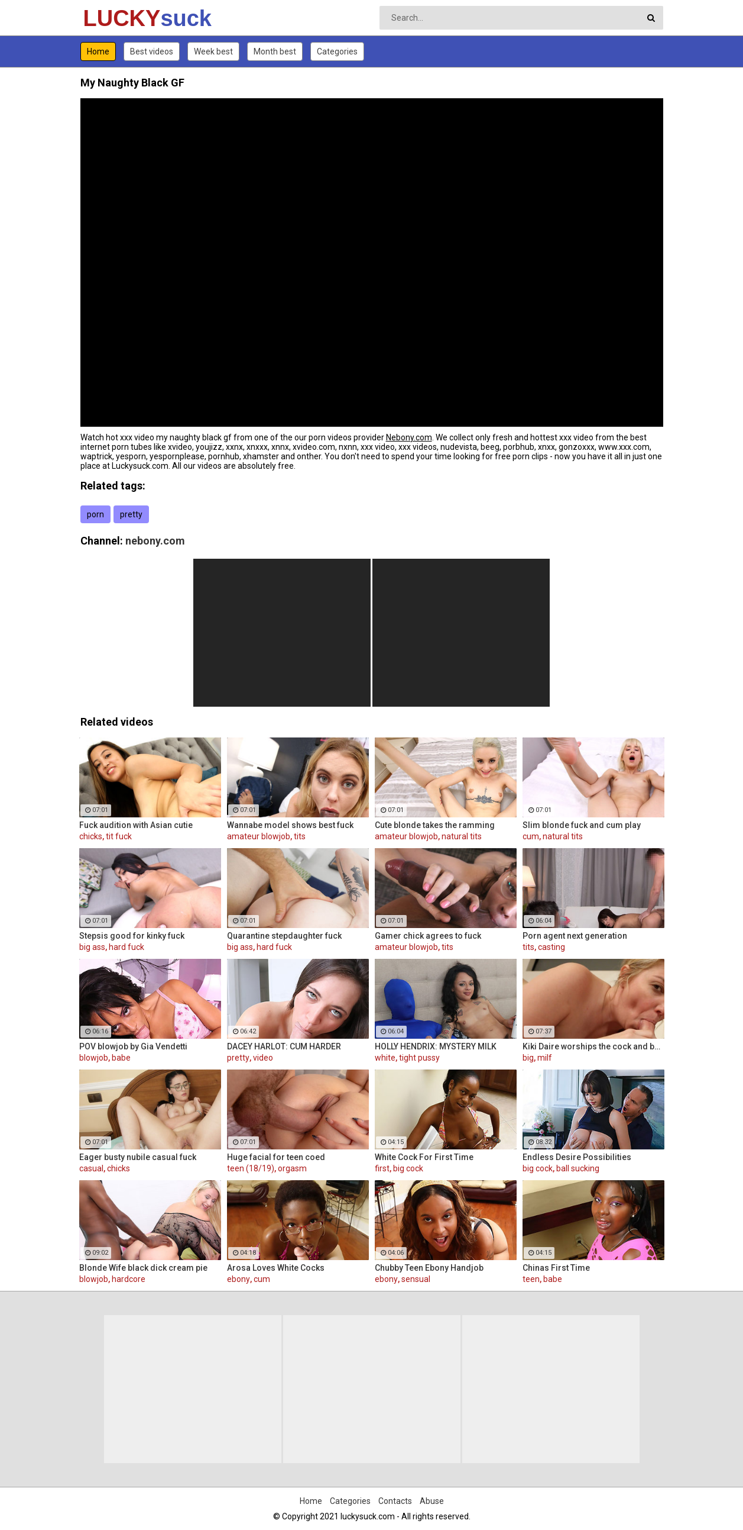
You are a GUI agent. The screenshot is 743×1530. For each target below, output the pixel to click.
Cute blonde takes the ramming (435, 825)
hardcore (128, 1279)
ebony (238, 1279)
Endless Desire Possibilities (577, 1157)
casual (91, 1168)
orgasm (292, 1168)
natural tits (462, 836)
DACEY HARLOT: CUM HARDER (284, 1046)
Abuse (432, 1501)
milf (544, 1057)
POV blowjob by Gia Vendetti (133, 1046)
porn (95, 514)
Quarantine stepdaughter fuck (284, 935)
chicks (90, 836)
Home (98, 51)
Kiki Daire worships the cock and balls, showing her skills (593, 1046)
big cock (408, 1168)
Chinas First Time (556, 1268)
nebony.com (155, 540)
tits (300, 836)
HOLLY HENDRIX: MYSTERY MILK (436, 1046)
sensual (415, 1279)
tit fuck (119, 836)
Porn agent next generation (575, 935)
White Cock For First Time (424, 1157)
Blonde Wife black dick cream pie (143, 1268)
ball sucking (577, 1168)
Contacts (395, 1501)
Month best (275, 51)
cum (531, 836)
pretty (131, 514)
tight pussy (419, 1057)
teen (531, 1279)
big (528, 1057)
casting (551, 947)
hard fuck (126, 947)
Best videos (151, 51)
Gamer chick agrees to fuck (428, 935)
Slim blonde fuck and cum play (582, 825)
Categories (337, 51)
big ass (92, 947)
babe (121, 1057)
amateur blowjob (258, 836)
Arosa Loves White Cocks (276, 1268)
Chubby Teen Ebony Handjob (429, 1268)
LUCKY (114, 18)
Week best (213, 51)
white (385, 1057)
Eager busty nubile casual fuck (137, 1157)
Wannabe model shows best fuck (290, 825)
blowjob (93, 1057)
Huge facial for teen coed (276, 1157)
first (382, 1168)
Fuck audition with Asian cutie (136, 825)
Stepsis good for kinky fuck (131, 935)
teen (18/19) (250, 1168)
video (263, 1057)
